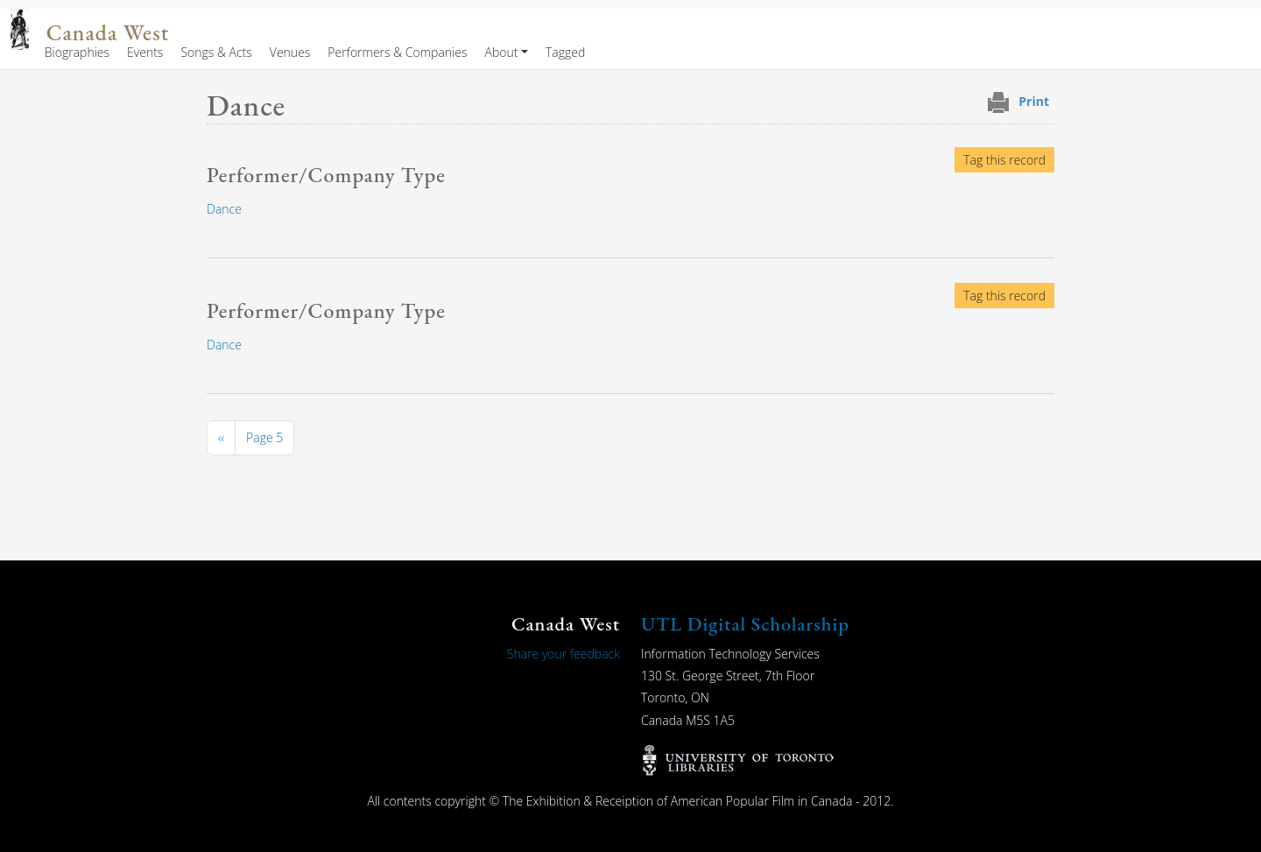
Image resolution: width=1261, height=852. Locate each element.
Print (1033, 101)
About (501, 52)
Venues (290, 52)
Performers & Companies (397, 52)
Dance (224, 209)
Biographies (77, 52)
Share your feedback (563, 653)
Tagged (565, 52)
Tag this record (1004, 159)
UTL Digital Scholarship (745, 624)
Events (145, 52)
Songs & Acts (215, 52)
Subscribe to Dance (214, 476)
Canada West (107, 32)
